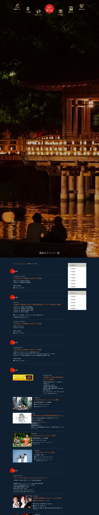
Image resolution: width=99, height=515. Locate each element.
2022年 (73, 274)
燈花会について (17, 6)
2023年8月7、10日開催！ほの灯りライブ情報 (27, 323)
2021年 (73, 277)
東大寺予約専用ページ (40, 496)
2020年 (73, 280)
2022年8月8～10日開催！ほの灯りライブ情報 (27, 349)
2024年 (73, 268)
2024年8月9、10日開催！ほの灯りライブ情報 (27, 278)
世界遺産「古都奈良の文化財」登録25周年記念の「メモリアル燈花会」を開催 (37, 304)
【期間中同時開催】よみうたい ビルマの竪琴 (46, 494)
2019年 (73, 283)
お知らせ (73, 265)
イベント (73, 293)
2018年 (73, 286)
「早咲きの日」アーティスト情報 (42, 448)
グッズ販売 (60, 12)
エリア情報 (28, 9)
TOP (14, 263)
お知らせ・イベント (38, 12)
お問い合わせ (82, 6)
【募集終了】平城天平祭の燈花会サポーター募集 (47, 377)
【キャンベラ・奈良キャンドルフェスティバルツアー (29, 474)
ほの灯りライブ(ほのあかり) (41, 512)
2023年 (73, 271)
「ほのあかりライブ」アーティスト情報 (44, 394)
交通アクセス (71, 9)
